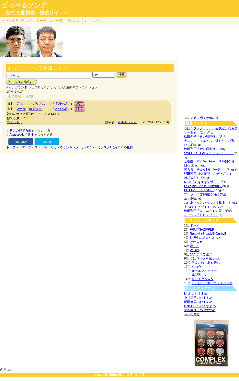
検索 (121, 74)
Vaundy (195, 250)
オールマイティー (204, 270)
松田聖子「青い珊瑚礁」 (201, 136)
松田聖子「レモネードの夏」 (204, 211)
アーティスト (49, 21)
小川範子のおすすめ (198, 297)
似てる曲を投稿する (21, 82)
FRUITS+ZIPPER (202, 229)
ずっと (194, 225)
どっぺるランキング (64, 147)
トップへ (12, 147)
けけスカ (196, 242)
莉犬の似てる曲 (20, 130)
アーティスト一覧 (34, 147)
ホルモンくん (127, 122)
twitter (47, 141)
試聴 (79, 103)
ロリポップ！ (135, 374)
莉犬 (20, 103)
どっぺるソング (24, 5)
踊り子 (194, 246)
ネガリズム (37, 103)
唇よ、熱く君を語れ (206, 262)
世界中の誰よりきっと (205, 237)
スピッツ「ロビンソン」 (201, 215)
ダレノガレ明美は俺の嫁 (201, 118)
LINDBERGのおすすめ (200, 306)
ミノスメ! (92, 21)
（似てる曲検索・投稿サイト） (35, 12)
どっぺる (17, 21)
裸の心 (196, 266)
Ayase (21, 109)
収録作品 (61, 103)
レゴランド (19, 87)
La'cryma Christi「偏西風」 (203, 186)
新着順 (30, 96)
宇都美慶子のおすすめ (199, 310)
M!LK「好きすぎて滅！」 (202, 182)
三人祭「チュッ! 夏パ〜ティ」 (205, 169)
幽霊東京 (35, 109)
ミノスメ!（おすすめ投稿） (116, 147)
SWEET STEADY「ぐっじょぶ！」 (209, 153)
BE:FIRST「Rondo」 (199, 190)
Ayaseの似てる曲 (21, 134)
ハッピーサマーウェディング (212, 283)
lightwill (115, 374)
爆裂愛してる (201, 275)
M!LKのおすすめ (195, 293)
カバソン (73, 21)
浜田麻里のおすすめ (198, 302)
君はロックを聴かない (205, 258)
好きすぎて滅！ (201, 254)
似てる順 (14, 96)
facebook (21, 141)
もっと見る (192, 314)
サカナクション (203, 279)
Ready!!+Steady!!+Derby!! (208, 233)
